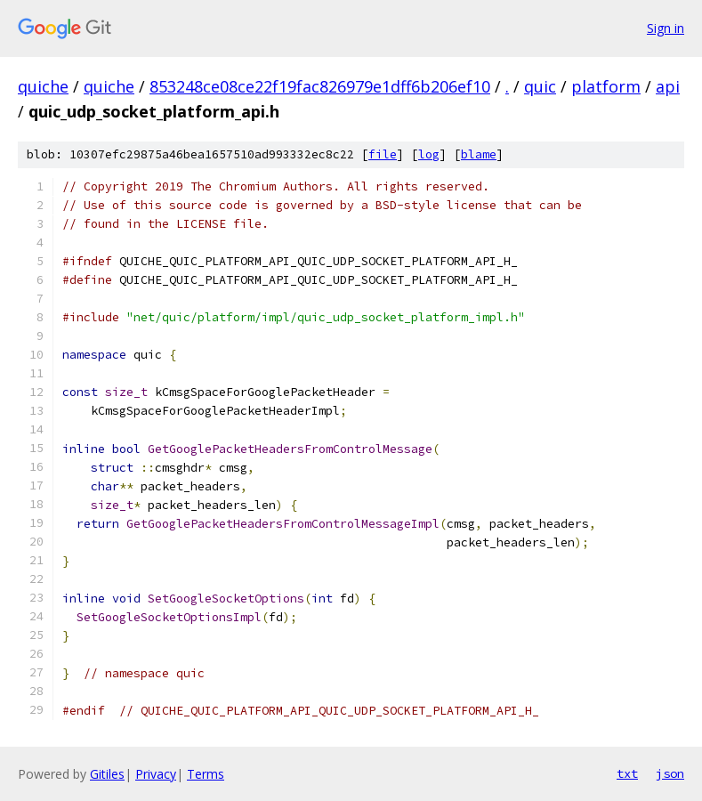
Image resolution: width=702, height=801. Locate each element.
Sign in (665, 28)
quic (540, 86)
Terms (205, 773)
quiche (43, 86)
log (429, 154)
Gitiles (107, 773)
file (382, 154)
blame (478, 154)
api (668, 86)
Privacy (155, 773)
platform (606, 86)
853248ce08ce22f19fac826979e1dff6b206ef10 (319, 86)
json (670, 773)
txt (627, 773)
